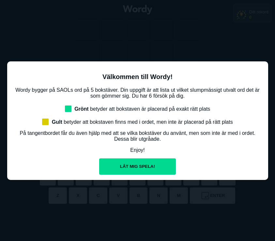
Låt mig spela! (137, 166)
